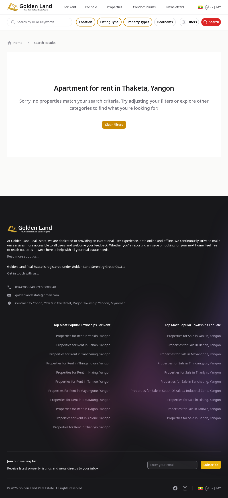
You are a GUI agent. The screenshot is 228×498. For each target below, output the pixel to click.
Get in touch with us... (23, 273)
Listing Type (109, 22)
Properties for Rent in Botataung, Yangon (80, 400)
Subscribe (211, 465)
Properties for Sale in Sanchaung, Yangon (191, 381)
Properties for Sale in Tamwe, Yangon (194, 409)
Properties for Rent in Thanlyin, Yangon (81, 427)
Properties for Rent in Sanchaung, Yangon (79, 354)
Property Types (137, 22)
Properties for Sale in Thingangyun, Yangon (189, 363)
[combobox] (39, 22)
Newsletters (175, 7)
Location (85, 22)
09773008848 (46, 287)
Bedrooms (165, 22)
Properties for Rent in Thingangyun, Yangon (78, 363)
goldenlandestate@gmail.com (37, 295)
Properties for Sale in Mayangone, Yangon (190, 354)
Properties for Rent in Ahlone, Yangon (82, 418)
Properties (114, 7)
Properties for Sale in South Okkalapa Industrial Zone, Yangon (176, 390)
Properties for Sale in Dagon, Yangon (194, 418)
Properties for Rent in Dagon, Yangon (83, 409)
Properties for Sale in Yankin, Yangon (194, 336)
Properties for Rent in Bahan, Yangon (83, 345)
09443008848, (25, 287)
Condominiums (144, 7)
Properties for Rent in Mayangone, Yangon (79, 390)
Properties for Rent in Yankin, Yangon (83, 336)
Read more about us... (23, 256)
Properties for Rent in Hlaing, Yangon (83, 372)
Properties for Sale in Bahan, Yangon (194, 345)
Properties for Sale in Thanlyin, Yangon (192, 372)
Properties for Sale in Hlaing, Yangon (194, 400)
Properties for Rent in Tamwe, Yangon (82, 381)
